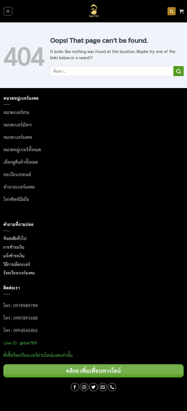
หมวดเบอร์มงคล (17, 137)
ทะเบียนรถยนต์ (17, 174)
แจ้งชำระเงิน (13, 255)
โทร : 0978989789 (20, 305)
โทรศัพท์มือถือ (16, 199)
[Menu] (8, 11)
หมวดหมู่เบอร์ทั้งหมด (22, 149)
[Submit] (178, 71)
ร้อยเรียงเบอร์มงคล (19, 272)
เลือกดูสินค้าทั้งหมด (20, 162)
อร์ (25, 355)
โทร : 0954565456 (20, 330)
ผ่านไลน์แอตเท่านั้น (55, 355)
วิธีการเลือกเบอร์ (16, 264)
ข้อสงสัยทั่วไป (14, 238)
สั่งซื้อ (8, 355)
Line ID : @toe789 (20, 343)
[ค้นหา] (171, 11)
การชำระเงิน (13, 247)
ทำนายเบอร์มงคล (19, 187)
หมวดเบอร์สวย (16, 112)
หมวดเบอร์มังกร (17, 125)
